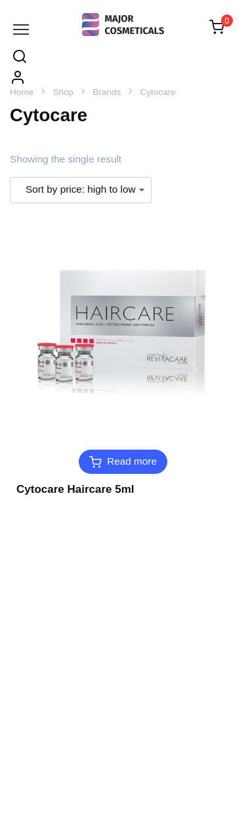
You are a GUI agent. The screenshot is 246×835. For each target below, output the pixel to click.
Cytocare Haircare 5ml (75, 489)
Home (21, 92)
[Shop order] (81, 190)
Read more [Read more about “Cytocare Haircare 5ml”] (132, 461)
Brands (106, 92)
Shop (62, 92)
